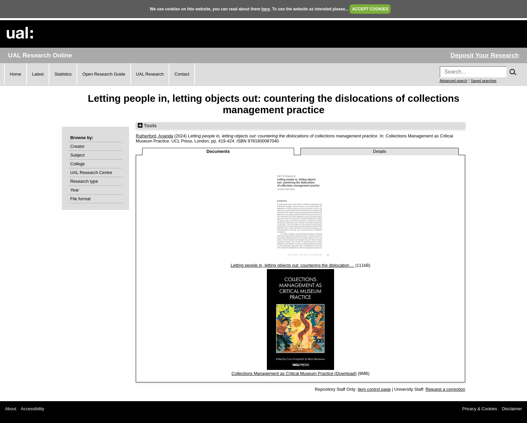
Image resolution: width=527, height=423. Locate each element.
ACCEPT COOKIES (370, 9)
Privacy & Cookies (479, 408)
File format (80, 198)
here (265, 9)
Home (15, 74)
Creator (77, 146)
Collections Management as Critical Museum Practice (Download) (294, 373)
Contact (181, 74)
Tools (147, 125)
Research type (84, 181)
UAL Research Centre (91, 172)
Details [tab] (379, 151)
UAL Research (150, 74)
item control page (374, 389)
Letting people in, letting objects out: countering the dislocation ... (292, 265)
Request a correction (445, 389)
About (10, 408)
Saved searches (483, 81)
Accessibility (32, 408)
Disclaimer (512, 408)
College (77, 163)
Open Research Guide (103, 74)
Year (74, 190)
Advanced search (453, 81)
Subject (77, 155)
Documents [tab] (218, 151)
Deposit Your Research (484, 55)
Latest (38, 74)
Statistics (63, 74)
